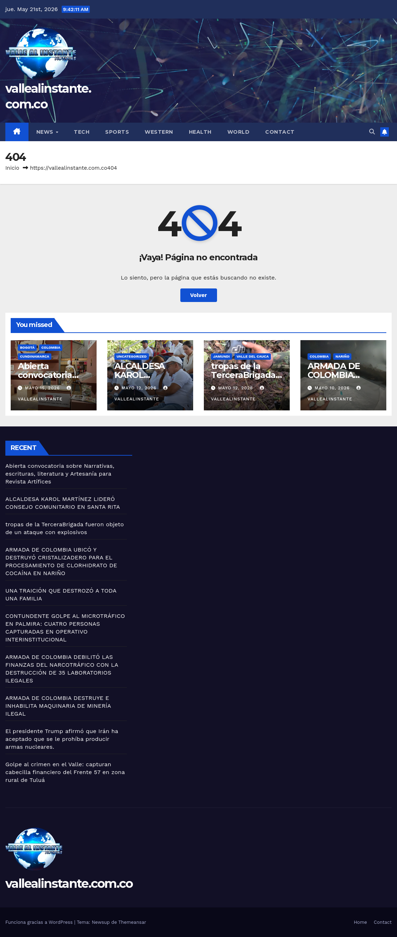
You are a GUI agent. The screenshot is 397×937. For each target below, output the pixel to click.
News (45, 132)
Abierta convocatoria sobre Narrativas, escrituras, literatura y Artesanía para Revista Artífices (59, 473)
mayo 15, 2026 (43, 387)
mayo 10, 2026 (333, 387)
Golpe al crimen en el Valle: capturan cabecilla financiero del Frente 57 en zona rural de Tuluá (65, 772)
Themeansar (132, 922)
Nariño (342, 356)
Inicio (12, 168)
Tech (81, 132)
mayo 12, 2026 (140, 387)
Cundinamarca (34, 356)
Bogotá (27, 347)
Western (159, 132)
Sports (117, 132)
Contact (280, 132)
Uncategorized (132, 356)
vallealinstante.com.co (69, 883)
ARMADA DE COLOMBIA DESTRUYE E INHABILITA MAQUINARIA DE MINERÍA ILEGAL (58, 706)
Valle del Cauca (253, 356)
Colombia (50, 347)
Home (360, 922)
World (238, 132)
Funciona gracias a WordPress (39, 922)
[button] (372, 131)
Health (200, 132)
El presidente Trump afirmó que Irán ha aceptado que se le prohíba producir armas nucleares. (61, 739)
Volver (198, 295)
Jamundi (221, 356)
